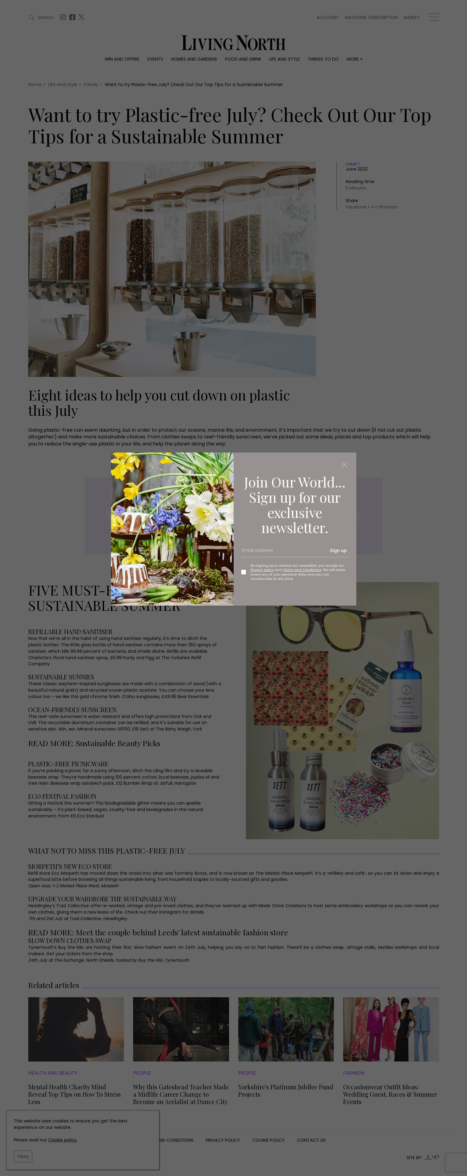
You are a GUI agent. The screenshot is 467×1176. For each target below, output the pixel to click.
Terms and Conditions (302, 569)
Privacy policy (262, 569)
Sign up (338, 550)
